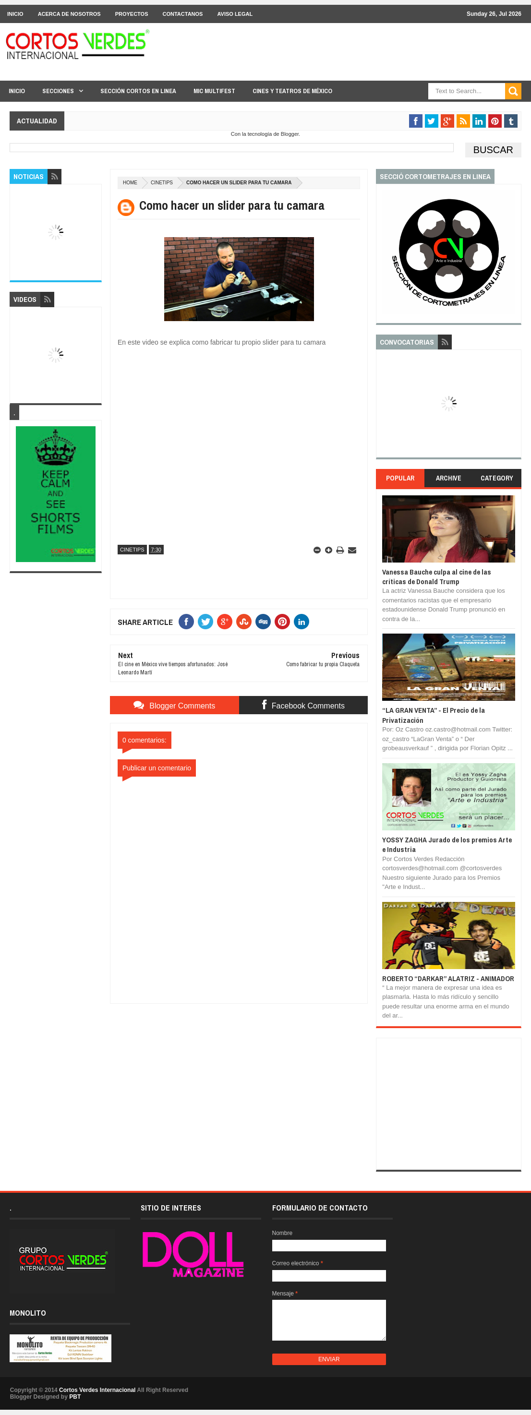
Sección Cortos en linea (138, 91)
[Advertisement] (239, 1064)
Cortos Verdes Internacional (97, 1390)
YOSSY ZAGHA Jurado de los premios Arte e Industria (447, 844)
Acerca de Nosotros (69, 14)
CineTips (162, 182)
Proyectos (131, 14)
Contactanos (183, 14)
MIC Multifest (214, 91)
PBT (75, 1396)
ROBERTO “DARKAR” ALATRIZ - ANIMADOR (448, 978)
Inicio (15, 14)
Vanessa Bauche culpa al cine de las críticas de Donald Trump (436, 577)
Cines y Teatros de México (292, 91)
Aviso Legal (235, 14)
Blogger (290, 134)
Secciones (58, 91)
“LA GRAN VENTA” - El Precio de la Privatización (433, 715)
